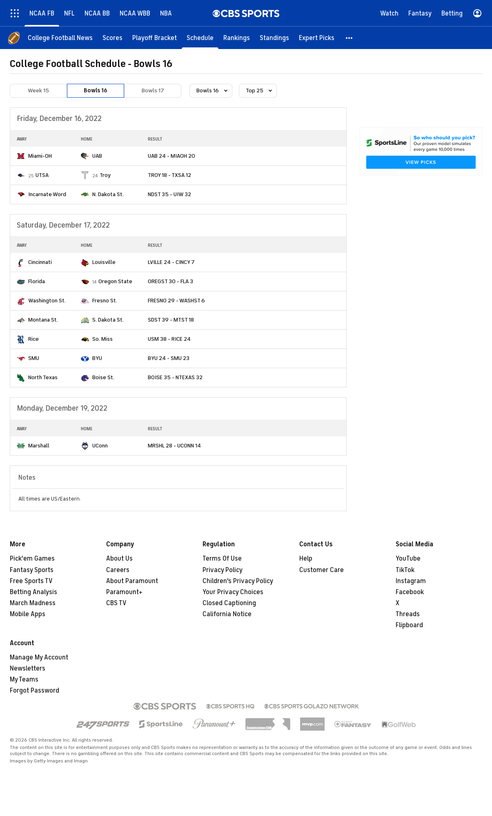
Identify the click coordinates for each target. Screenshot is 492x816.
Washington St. (47, 300)
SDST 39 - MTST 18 (171, 319)
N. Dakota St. (108, 194)
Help (305, 558)
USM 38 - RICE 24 (169, 338)
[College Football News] (60, 38)
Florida (36, 281)
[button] (349, 38)
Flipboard (409, 625)
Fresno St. (104, 300)
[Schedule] (200, 38)
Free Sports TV (31, 581)
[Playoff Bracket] (154, 38)
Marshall (38, 445)
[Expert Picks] (316, 38)
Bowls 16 (95, 90)
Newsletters (27, 668)
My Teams (24, 679)
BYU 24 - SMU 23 (168, 358)
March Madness (33, 603)
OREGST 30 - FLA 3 (170, 281)
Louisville (104, 262)
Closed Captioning (229, 603)
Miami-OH (40, 155)
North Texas (43, 377)
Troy (105, 175)
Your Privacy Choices (233, 592)
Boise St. (103, 377)
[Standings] (274, 38)
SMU (33, 358)
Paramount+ (124, 592)
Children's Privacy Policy (238, 581)
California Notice (227, 614)
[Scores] (112, 38)
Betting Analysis (33, 592)
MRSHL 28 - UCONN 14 (174, 445)
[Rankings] (236, 38)
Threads (408, 614)
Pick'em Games (32, 558)
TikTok (405, 570)
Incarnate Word (47, 194)
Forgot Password (34, 690)
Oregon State (115, 281)
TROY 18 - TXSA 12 (169, 175)
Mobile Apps (27, 614)
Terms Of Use (222, 558)
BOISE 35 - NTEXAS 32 (175, 377)
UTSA (42, 175)
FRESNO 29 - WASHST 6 (176, 300)
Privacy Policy (223, 570)
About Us (119, 558)
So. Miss (102, 338)
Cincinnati (40, 262)
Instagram (411, 581)
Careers (117, 570)
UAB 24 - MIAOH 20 (171, 155)
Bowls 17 (153, 90)
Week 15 (38, 90)
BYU (97, 358)
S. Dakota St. (108, 319)
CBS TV (116, 603)
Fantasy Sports (31, 570)
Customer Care (321, 570)
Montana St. (43, 319)
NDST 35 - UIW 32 (169, 194)
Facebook (410, 592)
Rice (33, 338)
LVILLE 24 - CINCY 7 (171, 262)
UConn (100, 445)
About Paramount (132, 581)
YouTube (408, 558)
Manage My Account (39, 657)
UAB (97, 155)
